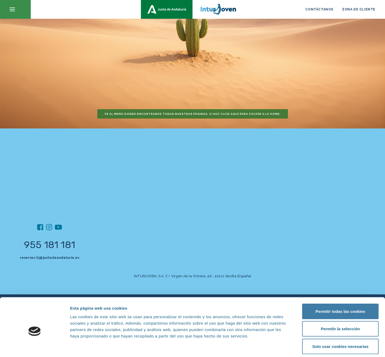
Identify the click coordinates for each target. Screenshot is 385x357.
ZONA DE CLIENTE (358, 9)
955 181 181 (49, 244)
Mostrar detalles (287, 346)
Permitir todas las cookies (340, 286)
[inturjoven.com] (192, 9)
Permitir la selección (340, 304)
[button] (15, 9)
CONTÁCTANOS (319, 9)
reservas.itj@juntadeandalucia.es (49, 258)
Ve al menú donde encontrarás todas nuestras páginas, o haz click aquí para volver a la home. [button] (193, 113)
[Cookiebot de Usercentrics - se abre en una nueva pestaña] (34, 347)
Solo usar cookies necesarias (340, 322)
